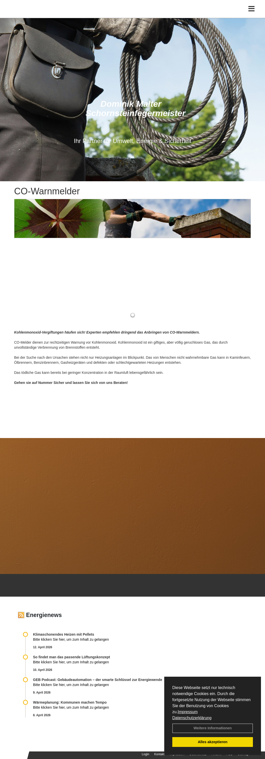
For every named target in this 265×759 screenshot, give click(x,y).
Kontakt (159, 754)
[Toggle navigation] (251, 14)
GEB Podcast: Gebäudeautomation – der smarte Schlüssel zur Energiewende (98, 680)
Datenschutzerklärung (192, 718)
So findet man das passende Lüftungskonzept (71, 657)
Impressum (187, 712)
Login (145, 754)
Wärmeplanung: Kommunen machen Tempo (70, 702)
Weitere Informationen (212, 728)
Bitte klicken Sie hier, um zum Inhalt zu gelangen (71, 639)
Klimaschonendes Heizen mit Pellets (63, 634)
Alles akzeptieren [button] (212, 742)
